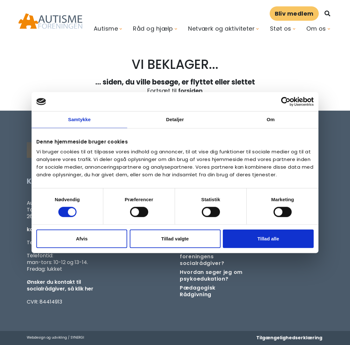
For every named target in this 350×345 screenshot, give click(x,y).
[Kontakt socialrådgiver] (213, 256)
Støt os (280, 29)
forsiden (190, 91)
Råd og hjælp (153, 29)
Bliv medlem (294, 14)
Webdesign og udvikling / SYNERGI (55, 337)
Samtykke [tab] (79, 119)
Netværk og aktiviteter (221, 29)
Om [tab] (270, 119)
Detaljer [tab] (175, 119)
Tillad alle (268, 238)
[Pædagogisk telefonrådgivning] (213, 291)
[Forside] (50, 21)
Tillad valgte (175, 238)
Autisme (106, 29)
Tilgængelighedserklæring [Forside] (289, 337)
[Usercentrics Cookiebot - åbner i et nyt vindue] (286, 101)
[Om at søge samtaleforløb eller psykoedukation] (213, 275)
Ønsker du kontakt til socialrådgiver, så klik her (60, 285)
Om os (316, 29)
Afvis (82, 238)
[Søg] (327, 13)
